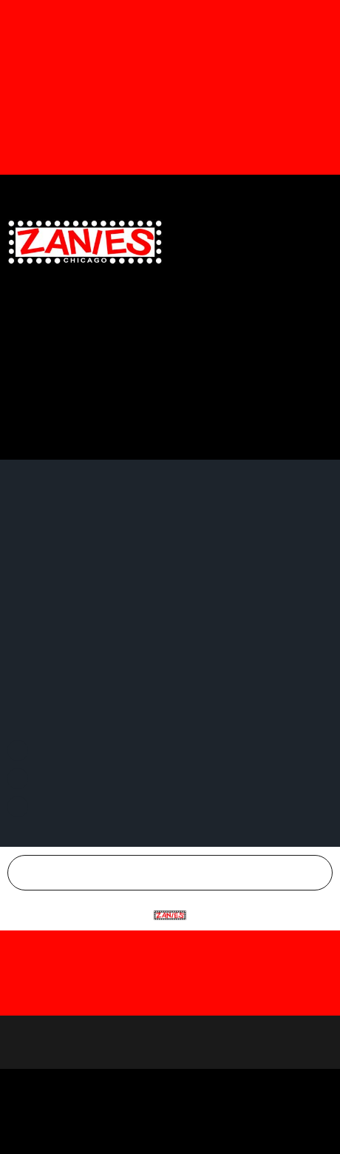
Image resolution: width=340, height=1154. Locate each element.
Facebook (167, 193)
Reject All (170, 1126)
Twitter (235, 193)
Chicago (179, 873)
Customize (170, 1089)
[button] (320, 241)
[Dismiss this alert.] (328, 14)
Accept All (170, 1053)
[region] (170, 1042)
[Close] (330, 937)
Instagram (304, 193)
